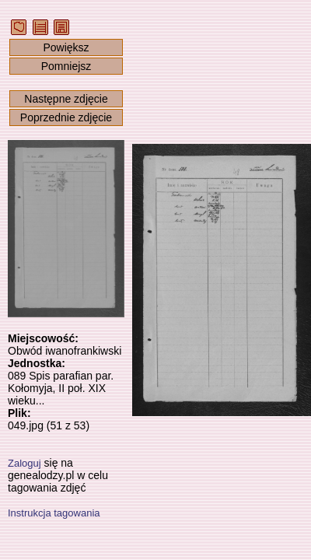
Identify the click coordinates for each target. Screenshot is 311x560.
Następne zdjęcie (65, 99)
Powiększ (66, 47)
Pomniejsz (66, 66)
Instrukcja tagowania (54, 513)
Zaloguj (24, 463)
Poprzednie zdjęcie (66, 117)
